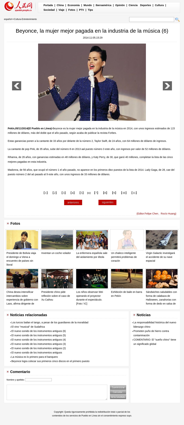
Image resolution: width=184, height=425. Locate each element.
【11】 (134, 192)
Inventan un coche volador (56, 253)
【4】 (72, 192)
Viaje (61, 9)
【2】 (54, 192)
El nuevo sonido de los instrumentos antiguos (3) (39, 344)
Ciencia (133, 5)
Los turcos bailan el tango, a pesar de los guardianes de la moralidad (50, 322)
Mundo (88, 5)
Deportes (145, 5)
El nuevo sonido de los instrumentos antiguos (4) (39, 339)
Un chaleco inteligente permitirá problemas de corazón (124, 257)
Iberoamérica (103, 5)
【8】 (105, 192)
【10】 (123, 192)
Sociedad (49, 9)
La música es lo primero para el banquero (35, 356)
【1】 (45, 192)
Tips (90, 9)
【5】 (81, 192)
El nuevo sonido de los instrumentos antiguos (37, 352)
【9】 (114, 192)
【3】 (63, 192)
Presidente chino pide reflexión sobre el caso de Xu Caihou (55, 296)
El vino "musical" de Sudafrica (28, 326)
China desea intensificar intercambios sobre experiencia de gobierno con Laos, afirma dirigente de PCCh (22, 300)
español (8, 19)
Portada (48, 5)
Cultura (159, 5)
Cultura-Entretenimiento (25, 19)
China (60, 5)
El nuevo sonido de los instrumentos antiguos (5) (39, 335)
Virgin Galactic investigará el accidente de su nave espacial (160, 257)
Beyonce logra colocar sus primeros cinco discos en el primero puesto (50, 361)
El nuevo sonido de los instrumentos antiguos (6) (39, 331)
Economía (74, 5)
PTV (81, 9)
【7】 (96, 192)
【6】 (89, 193)
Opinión (120, 5)
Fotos (71, 9)
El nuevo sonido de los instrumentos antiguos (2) (39, 348)
